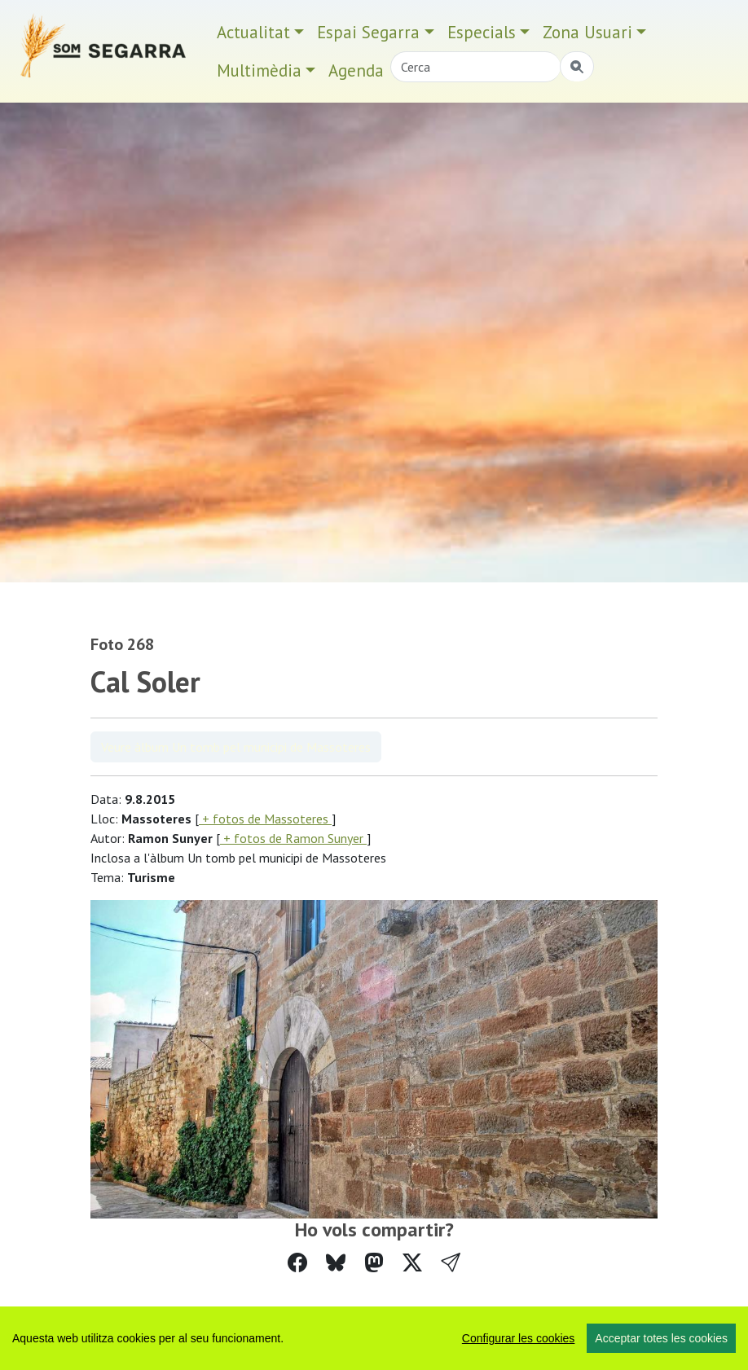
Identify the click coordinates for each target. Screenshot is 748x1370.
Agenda (356, 70)
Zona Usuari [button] (587, 32)
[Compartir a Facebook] (297, 1263)
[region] (374, 1338)
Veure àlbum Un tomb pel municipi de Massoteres (236, 747)
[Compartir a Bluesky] (335, 1263)
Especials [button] (481, 32)
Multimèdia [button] (259, 70)
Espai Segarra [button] (368, 32)
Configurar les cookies (518, 1338)
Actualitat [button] (253, 32)
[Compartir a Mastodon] (374, 1263)
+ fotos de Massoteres (265, 818)
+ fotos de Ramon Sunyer (293, 838)
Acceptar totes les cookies (661, 1338)
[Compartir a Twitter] (412, 1263)
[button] (450, 1263)
